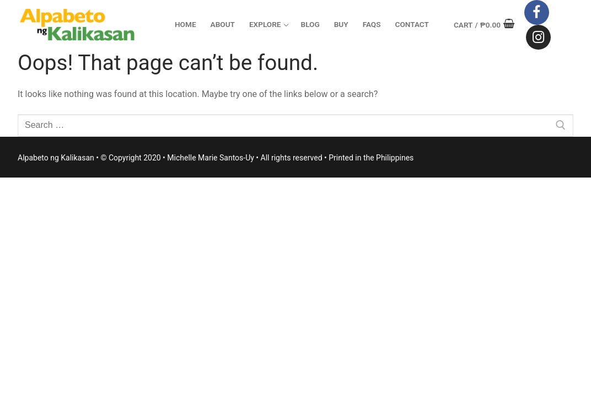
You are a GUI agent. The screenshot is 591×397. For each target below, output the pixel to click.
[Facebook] (536, 12)
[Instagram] (538, 37)
